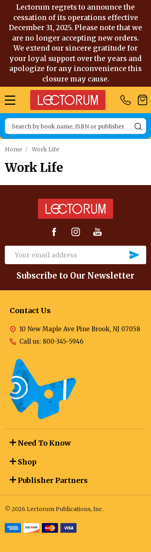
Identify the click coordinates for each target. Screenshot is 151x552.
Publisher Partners (49, 480)
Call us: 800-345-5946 (51, 341)
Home (13, 149)
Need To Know (40, 443)
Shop (23, 461)
